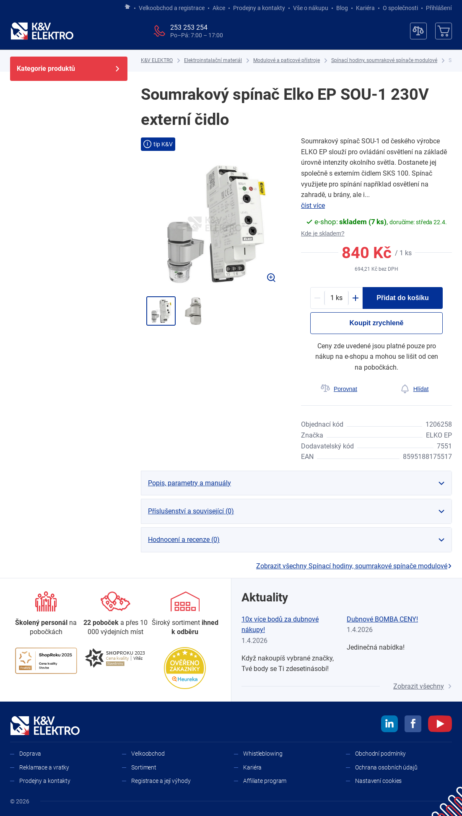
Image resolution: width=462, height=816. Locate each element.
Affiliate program (264, 780)
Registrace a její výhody (161, 780)
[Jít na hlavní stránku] (127, 7)
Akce (219, 8)
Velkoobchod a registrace (172, 8)
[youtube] (440, 725)
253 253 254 (189, 27)
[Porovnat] (338, 389)
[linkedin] (389, 725)
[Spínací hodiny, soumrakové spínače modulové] (384, 61)
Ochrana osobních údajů (386, 767)
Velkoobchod (148, 753)
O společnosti (400, 8)
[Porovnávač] (418, 31)
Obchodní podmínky (380, 753)
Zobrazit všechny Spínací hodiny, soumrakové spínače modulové (354, 566)
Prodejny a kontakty (259, 8)
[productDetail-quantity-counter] (336, 298)
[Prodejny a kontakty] (116, 614)
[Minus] (317, 298)
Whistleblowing (263, 753)
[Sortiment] (185, 614)
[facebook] (413, 725)
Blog (342, 8)
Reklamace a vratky (44, 767)
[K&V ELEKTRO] (42, 31)
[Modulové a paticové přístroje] (286, 61)
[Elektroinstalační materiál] (213, 61)
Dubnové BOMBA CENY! (382, 619)
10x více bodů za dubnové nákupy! (280, 624)
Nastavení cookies (378, 780)
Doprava (30, 753)
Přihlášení (436, 8)
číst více (313, 206)
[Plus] (355, 298)
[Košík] (443, 31)
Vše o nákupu (310, 8)
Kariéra (365, 8)
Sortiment (143, 767)
